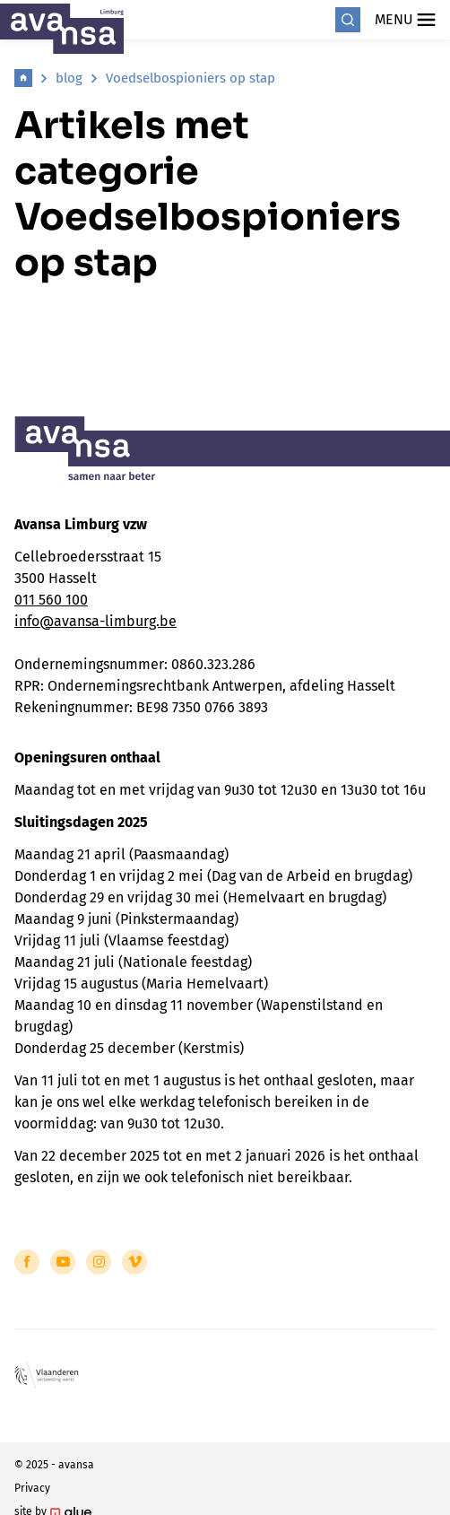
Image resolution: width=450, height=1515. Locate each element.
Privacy (32, 1488)
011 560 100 (51, 599)
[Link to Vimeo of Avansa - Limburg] (134, 1262)
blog (69, 78)
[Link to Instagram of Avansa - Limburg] (98, 1262)
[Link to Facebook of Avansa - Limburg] (26, 1262)
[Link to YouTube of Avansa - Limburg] (62, 1262)
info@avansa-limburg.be (95, 621)
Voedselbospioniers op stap (190, 78)
